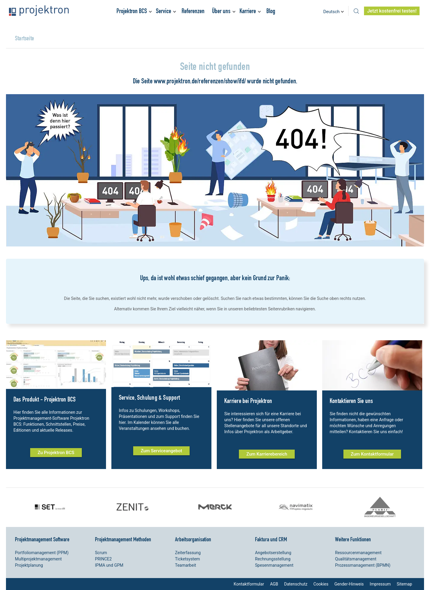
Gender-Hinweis (349, 584)
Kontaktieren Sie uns (351, 401)
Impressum (380, 584)
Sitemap (404, 584)
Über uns (221, 11)
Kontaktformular (249, 584)
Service (163, 11)
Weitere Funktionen (353, 539)
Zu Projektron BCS (56, 452)
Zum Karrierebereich (266, 454)
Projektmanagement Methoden (123, 539)
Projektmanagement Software (42, 539)
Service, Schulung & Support (149, 397)
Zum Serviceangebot (161, 450)
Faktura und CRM (271, 539)
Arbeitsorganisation (193, 539)
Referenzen (193, 11)
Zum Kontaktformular (372, 454)
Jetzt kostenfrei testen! (392, 11)
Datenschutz (295, 584)
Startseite (24, 38)
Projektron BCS (131, 11)
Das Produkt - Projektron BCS (44, 399)
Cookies (321, 584)
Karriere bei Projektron (248, 401)
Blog (270, 11)
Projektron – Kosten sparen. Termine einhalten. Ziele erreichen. (39, 10)
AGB (274, 584)
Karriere (247, 11)
